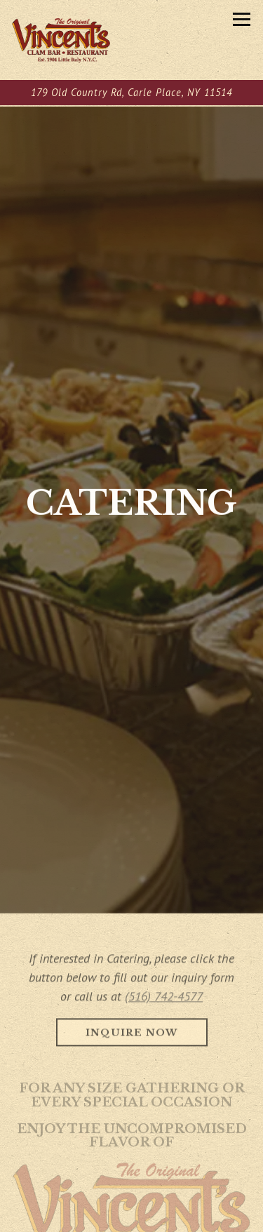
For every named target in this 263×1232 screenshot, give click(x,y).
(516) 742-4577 (164, 974)
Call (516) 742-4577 (132, 1190)
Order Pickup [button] (132, 1218)
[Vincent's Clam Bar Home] (61, 40)
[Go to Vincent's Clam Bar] (131, 92)
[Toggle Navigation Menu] (241, 19)
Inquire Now (132, 1011)
